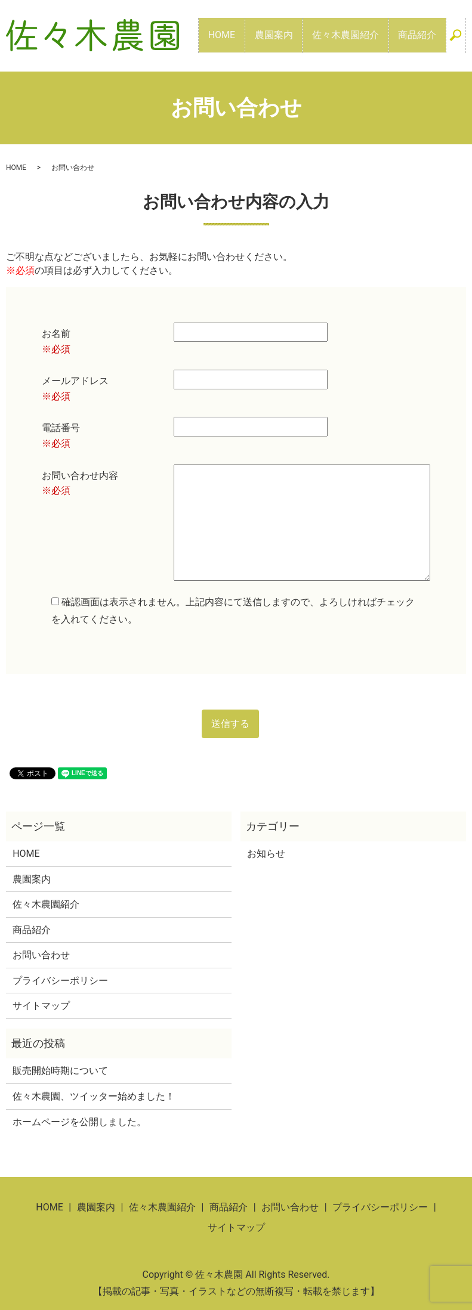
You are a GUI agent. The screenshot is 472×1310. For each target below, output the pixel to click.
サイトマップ (41, 1005)
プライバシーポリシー (60, 980)
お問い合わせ (41, 955)
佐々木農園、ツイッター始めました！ (94, 1096)
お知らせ (266, 853)
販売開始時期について (60, 1070)
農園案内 (296, 35)
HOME (253, 35)
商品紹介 (422, 35)
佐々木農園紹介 (359, 35)
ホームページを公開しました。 (79, 1122)
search (460, 42)
